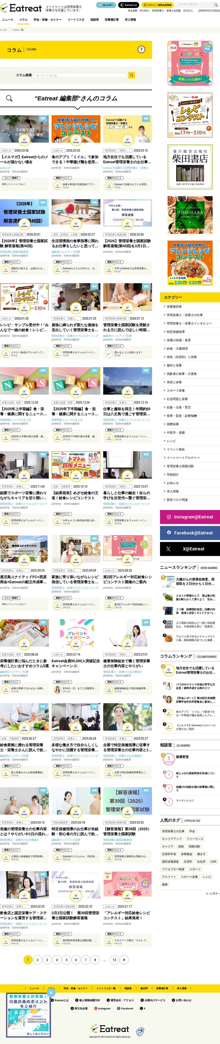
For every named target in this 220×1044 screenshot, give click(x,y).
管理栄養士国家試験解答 (14, 252)
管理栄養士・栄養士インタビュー (189, 323)
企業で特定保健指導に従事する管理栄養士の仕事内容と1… (127, 747)
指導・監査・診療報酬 (182, 415)
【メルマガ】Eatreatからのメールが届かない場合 (24, 159)
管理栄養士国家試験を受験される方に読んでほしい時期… (126, 327)
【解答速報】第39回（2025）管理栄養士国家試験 (127, 831)
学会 (192, 831)
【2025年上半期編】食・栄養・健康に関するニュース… (23, 411)
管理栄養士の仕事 (173, 831)
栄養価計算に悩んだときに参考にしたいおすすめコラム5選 (24, 663)
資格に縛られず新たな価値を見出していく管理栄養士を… (75, 327)
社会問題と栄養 (177, 399)
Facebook (127, 1008)
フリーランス (195, 838)
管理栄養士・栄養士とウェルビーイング (75, 336)
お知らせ (5, 168)
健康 (165, 884)
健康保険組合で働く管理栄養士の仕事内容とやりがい (126, 663)
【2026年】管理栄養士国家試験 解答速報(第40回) (24, 243)
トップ (3, 30)
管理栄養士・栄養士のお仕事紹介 (122, 672)
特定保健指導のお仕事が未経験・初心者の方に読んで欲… (75, 831)
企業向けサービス (155, 1000)
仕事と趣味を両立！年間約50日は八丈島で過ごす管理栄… (126, 411)
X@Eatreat (185, 548)
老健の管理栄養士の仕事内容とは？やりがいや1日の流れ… (24, 831)
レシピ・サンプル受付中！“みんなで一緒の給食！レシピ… (24, 327)
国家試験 (194, 846)
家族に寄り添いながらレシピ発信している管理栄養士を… (75, 579)
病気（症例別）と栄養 (182, 357)
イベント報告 (176, 449)
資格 (181, 846)
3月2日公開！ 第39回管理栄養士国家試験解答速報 (75, 915)
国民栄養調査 (170, 861)
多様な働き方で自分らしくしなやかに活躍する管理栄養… (75, 747)
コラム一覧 (18, 30)
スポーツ (195, 869)
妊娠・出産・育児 (179, 407)
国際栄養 (173, 424)
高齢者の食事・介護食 (182, 373)
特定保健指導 (176, 331)
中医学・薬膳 (176, 432)
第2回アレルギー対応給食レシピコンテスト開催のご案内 (127, 579)
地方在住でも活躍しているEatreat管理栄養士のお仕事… (127, 159)
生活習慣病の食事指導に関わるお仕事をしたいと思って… (75, 243)
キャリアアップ (172, 838)
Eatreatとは (62, 1000)
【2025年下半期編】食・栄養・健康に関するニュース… (75, 411)
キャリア (167, 846)
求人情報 (130, 19)
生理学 (188, 861)
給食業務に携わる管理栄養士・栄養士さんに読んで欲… (23, 747)
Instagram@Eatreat (189, 517)
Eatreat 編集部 (14, 171)
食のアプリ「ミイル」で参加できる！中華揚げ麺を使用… (75, 159)
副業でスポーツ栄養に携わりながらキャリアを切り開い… (23, 495)
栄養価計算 (112, 19)
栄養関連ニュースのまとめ (15, 420)
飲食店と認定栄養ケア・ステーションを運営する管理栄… (23, 915)
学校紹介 (173, 474)
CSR (213, 861)
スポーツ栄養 (176, 390)
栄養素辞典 (174, 306)
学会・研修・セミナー (48, 19)
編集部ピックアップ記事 (66, 252)
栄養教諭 (186, 854)
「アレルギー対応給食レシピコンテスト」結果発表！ (126, 915)
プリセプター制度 (173, 869)
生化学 (201, 861)
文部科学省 (169, 854)
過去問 (144, 988)
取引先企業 (81, 1008)
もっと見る (211, 893)
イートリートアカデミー (183, 457)
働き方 (201, 854)
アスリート (169, 876)
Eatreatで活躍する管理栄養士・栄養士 (125, 168)
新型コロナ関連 (177, 499)
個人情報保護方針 (89, 1000)
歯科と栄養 (174, 365)
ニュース (7, 19)
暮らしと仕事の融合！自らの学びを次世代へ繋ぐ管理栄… (126, 495)
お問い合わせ (183, 1000)
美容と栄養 (174, 382)
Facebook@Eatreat (189, 533)
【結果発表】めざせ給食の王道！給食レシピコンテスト (75, 495)
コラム (23, 19)
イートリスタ (76, 19)
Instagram (104, 1008)
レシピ (171, 441)
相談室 (94, 19)
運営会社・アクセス (122, 1000)
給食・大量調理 (177, 348)
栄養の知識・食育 (179, 340)
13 (114, 960)
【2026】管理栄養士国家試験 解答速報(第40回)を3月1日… (127, 243)
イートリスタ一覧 (106, 988)
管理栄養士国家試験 (180, 466)
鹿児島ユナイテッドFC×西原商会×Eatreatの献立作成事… (23, 579)
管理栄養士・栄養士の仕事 (185, 315)
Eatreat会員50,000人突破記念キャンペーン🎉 (76, 663)
